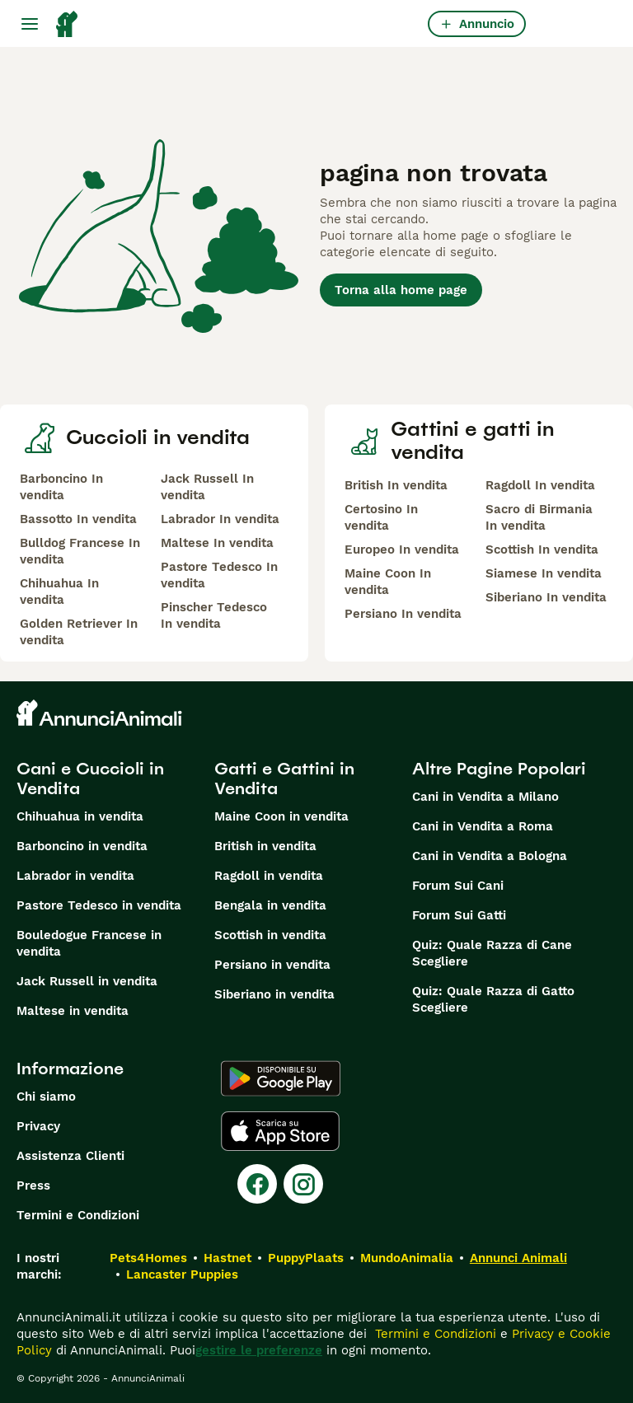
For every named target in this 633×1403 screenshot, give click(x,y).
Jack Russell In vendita (207, 487)
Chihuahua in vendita (79, 816)
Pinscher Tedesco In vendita (214, 615)
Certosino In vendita (381, 517)
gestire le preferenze (258, 1350)
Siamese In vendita (543, 573)
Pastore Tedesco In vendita (219, 575)
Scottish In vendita (541, 549)
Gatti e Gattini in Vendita (284, 778)
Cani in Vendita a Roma (482, 826)
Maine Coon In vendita (388, 581)
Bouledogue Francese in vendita (89, 943)
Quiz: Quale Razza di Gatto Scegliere (493, 999)
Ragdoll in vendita (268, 875)
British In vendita (396, 485)
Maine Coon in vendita (281, 816)
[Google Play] (280, 1078)
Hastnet (227, 1258)
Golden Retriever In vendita (79, 632)
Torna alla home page (401, 290)
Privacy (38, 1126)
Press (33, 1185)
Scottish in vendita (270, 935)
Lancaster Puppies (182, 1274)
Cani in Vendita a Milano (485, 796)
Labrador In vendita (220, 519)
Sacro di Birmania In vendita (539, 517)
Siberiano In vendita (546, 597)
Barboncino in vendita (82, 846)
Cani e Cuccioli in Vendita (90, 778)
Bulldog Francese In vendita (80, 551)
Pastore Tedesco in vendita (98, 905)
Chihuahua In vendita (59, 591)
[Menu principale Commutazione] (29, 23)
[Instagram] (303, 1184)
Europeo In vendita (402, 549)
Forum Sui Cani (458, 885)
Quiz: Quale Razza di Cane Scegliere (492, 953)
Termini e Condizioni (77, 1215)
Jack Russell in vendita (86, 981)
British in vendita (265, 846)
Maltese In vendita (217, 542)
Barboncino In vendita (61, 487)
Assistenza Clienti (70, 1155)
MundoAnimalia (406, 1258)
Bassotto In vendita (78, 519)
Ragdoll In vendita (540, 485)
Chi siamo (46, 1096)
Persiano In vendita (403, 613)
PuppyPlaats (306, 1258)
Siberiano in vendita (274, 994)
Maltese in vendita (72, 1010)
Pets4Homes (148, 1258)
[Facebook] (257, 1184)
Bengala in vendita (270, 905)
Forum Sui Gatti (459, 915)
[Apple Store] (280, 1131)
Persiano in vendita (272, 964)
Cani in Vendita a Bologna (489, 856)
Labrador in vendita (75, 875)
